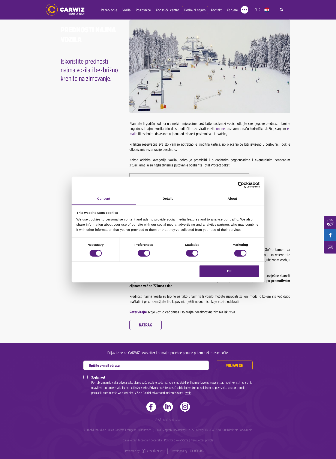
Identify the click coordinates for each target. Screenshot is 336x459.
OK (229, 271)
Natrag (145, 325)
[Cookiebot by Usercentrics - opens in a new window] (241, 184)
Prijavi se (234, 365)
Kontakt (216, 10)
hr (266, 10)
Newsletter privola (202, 440)
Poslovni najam (195, 10)
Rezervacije (109, 10)
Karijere (232, 10)
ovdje (188, 393)
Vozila (126, 10)
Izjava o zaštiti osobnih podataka (142, 440)
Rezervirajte (138, 312)
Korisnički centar (167, 10)
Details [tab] (168, 198)
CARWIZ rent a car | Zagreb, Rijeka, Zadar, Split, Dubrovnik (65, 10)
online (220, 128)
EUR (257, 10)
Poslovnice (143, 10)
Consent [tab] (103, 198)
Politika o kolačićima (176, 440)
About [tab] (232, 198)
